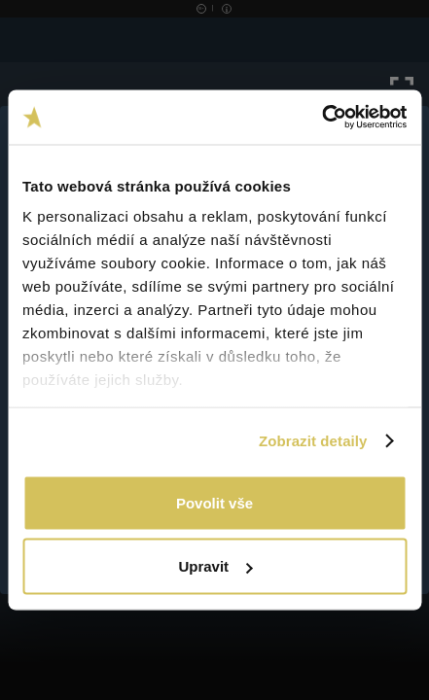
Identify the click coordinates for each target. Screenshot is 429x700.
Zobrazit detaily (313, 441)
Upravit (215, 566)
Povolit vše (214, 502)
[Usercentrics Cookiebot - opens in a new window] (321, 117)
